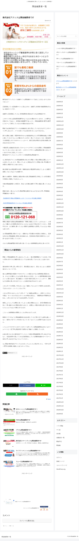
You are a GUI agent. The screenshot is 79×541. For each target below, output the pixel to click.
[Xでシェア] (11, 385)
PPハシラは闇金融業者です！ (65, 58)
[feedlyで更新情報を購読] (25, 394)
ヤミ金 (5, 352)
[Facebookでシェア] (27, 385)
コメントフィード (61, 465)
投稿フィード (60, 461)
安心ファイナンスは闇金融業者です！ (66, 68)
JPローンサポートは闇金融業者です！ (66, 53)
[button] (76, 36)
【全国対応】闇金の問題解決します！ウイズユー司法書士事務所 (22, 198)
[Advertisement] (27, 368)
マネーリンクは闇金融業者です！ (66, 62)
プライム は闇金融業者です (64, 81)
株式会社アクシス (13, 352)
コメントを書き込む (27, 523)
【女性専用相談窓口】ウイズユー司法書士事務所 (17, 203)
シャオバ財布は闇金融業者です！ (66, 48)
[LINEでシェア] (43, 385)
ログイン (59, 457)
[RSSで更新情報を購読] (28, 394)
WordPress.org (60, 469)
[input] (66, 36)
